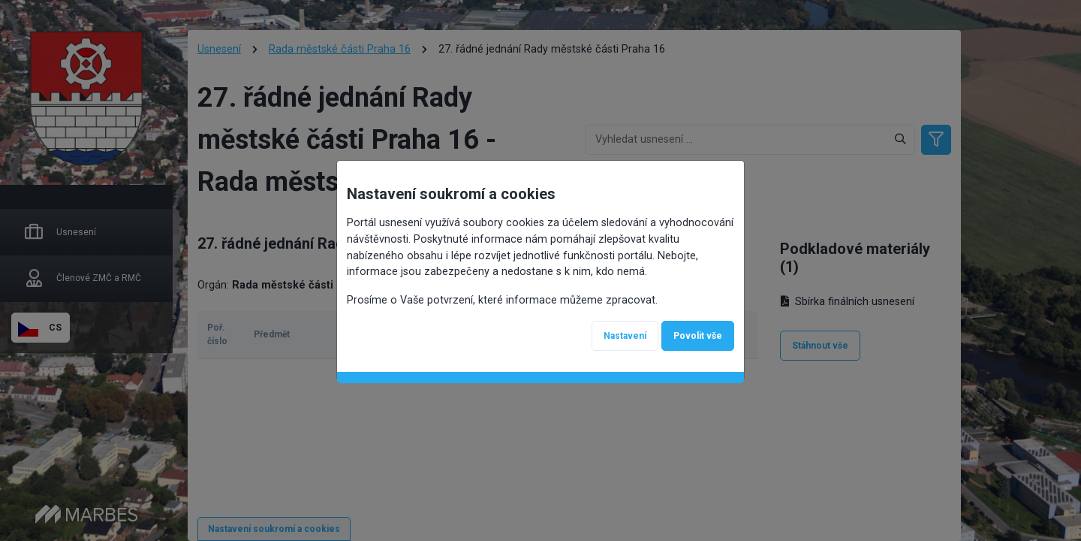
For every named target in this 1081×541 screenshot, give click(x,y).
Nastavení (625, 336)
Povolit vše (697, 336)
